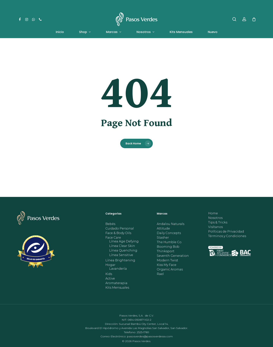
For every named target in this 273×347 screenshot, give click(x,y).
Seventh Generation (173, 255)
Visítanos (215, 227)
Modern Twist (167, 260)
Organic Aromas (170, 269)
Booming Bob (168, 246)
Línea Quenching (123, 250)
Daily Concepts (169, 233)
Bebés (110, 224)
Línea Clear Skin (122, 246)
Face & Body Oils (118, 233)
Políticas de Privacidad (226, 231)
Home (213, 213)
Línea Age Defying (124, 241)
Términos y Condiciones (227, 236)
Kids (108, 274)
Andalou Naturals (170, 224)
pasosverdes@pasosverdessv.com (150, 336)
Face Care (113, 237)
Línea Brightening (120, 260)
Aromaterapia (116, 283)
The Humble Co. (169, 242)
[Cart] (254, 19)
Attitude (163, 228)
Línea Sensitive (121, 255)
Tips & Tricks (217, 222)
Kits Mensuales (117, 287)
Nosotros (215, 217)
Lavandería (118, 268)
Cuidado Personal (119, 228)
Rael (160, 274)
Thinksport (165, 251)
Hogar (110, 264)
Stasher (163, 237)
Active (110, 278)
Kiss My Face (166, 264)
